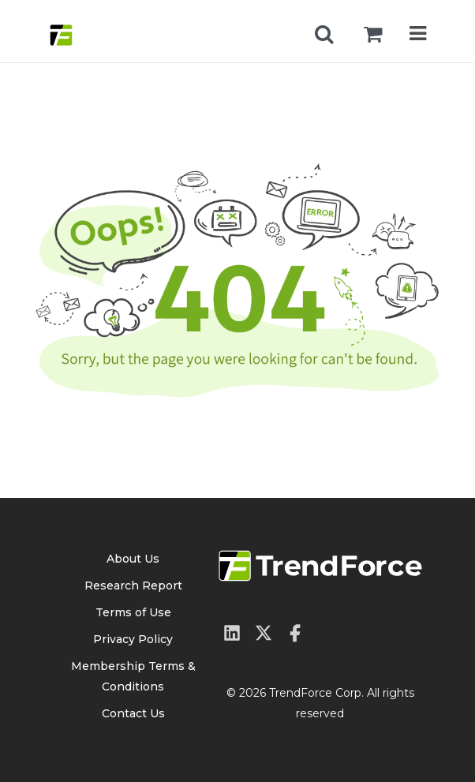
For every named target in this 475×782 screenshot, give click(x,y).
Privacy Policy (133, 639)
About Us (133, 559)
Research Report (133, 585)
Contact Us (133, 713)
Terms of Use (133, 612)
